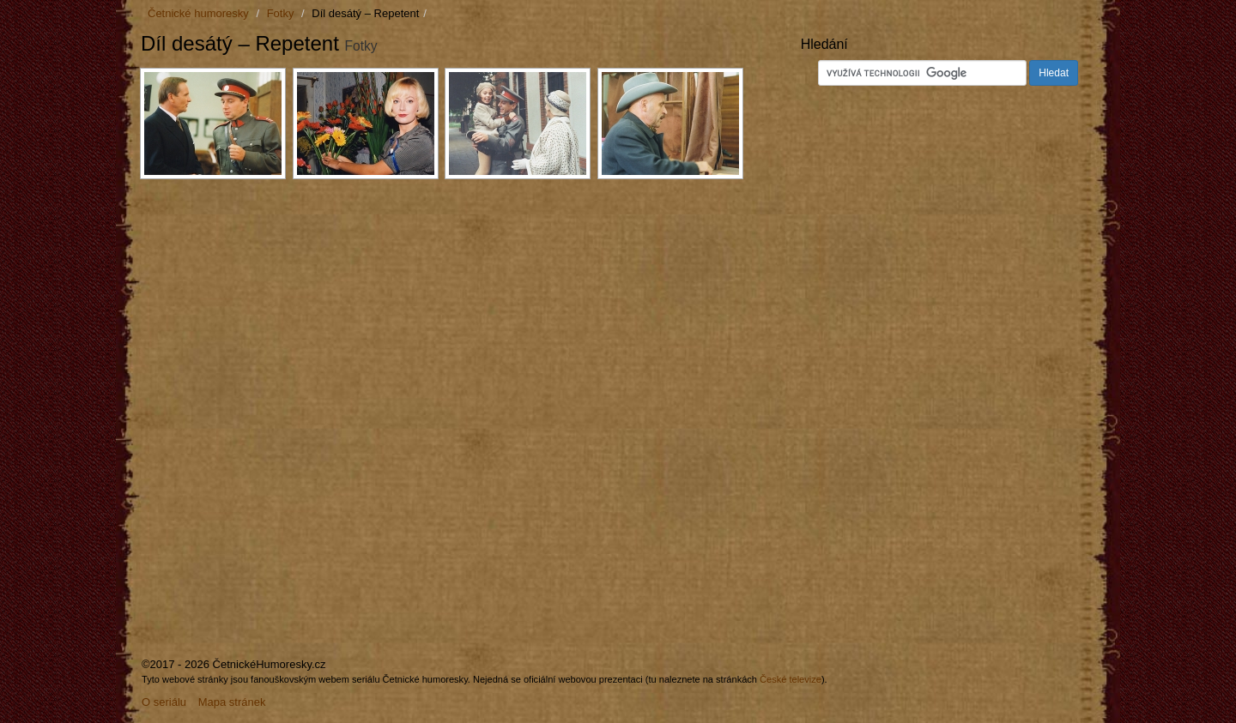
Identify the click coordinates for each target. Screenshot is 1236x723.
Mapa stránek (232, 702)
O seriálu (164, 702)
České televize (790, 679)
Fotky (280, 13)
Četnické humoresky (198, 13)
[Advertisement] (285, 316)
